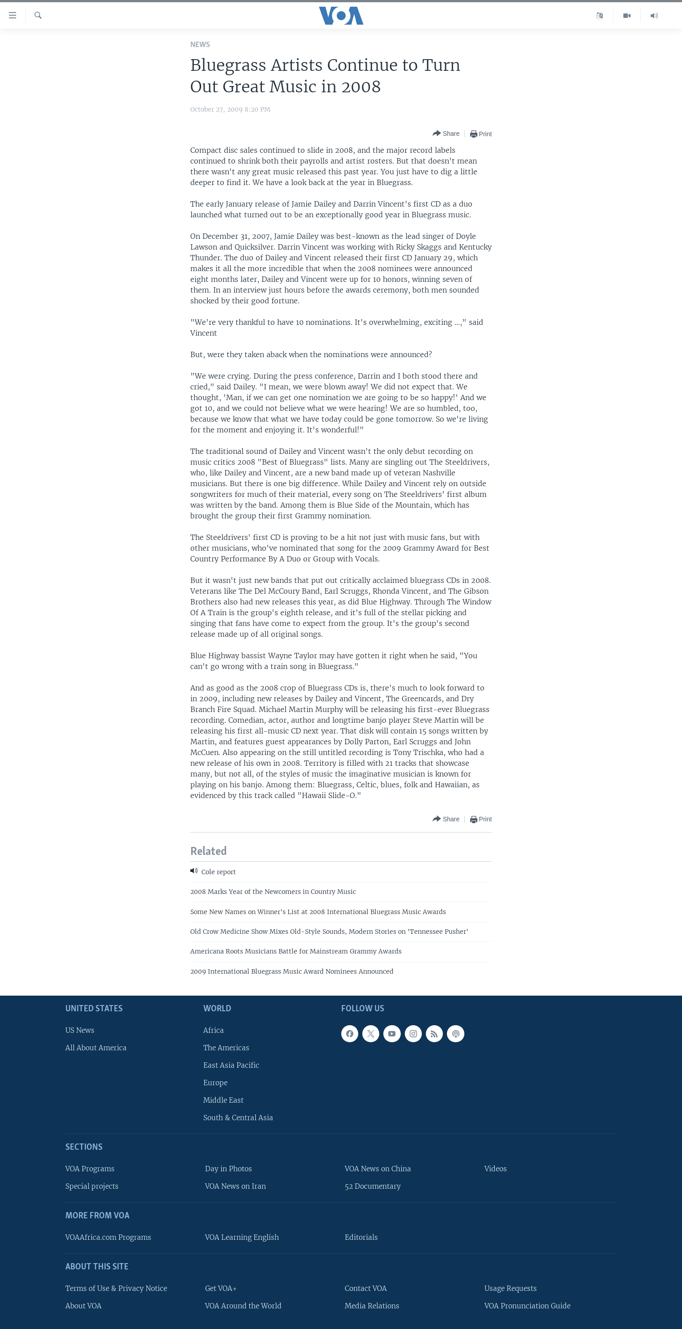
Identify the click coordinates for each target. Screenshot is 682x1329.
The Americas (226, 1048)
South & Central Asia (238, 1118)
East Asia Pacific (231, 1065)
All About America (96, 1048)
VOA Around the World (243, 1306)
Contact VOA (366, 1288)
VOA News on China (378, 1169)
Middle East (223, 1100)
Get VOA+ (221, 1288)
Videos (496, 1169)
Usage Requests (511, 1288)
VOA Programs (90, 1169)
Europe (215, 1083)
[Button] (446, 133)
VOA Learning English (242, 1237)
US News (79, 1030)
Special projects (92, 1186)
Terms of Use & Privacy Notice (116, 1288)
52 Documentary (373, 1186)
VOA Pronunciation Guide (527, 1306)
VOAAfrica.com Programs (108, 1237)
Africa (213, 1030)
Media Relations (372, 1306)
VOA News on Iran (235, 1186)
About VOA (83, 1306)
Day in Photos (228, 1169)
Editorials (361, 1237)
